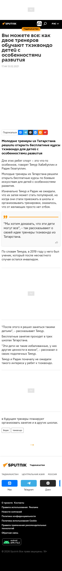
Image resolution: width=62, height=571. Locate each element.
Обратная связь (10, 532)
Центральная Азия (33, 474)
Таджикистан (10, 474)
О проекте (7, 502)
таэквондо (17, 430)
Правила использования (15, 507)
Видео (6, 430)
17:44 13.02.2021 (10, 66)
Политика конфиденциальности (19, 516)
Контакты (19, 502)
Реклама (33, 507)
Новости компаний (12, 511)
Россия (52, 474)
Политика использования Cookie (19, 520)
